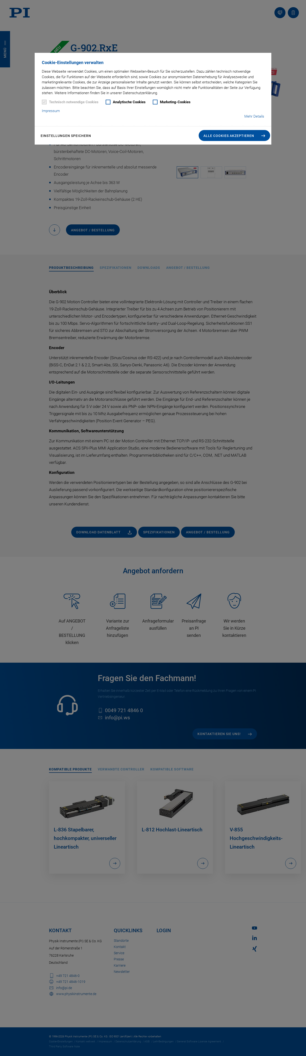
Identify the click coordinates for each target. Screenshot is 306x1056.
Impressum (51, 111)
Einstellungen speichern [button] (66, 136)
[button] (234, 135)
